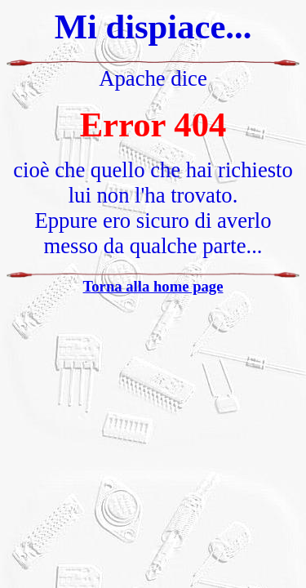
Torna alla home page (153, 286)
